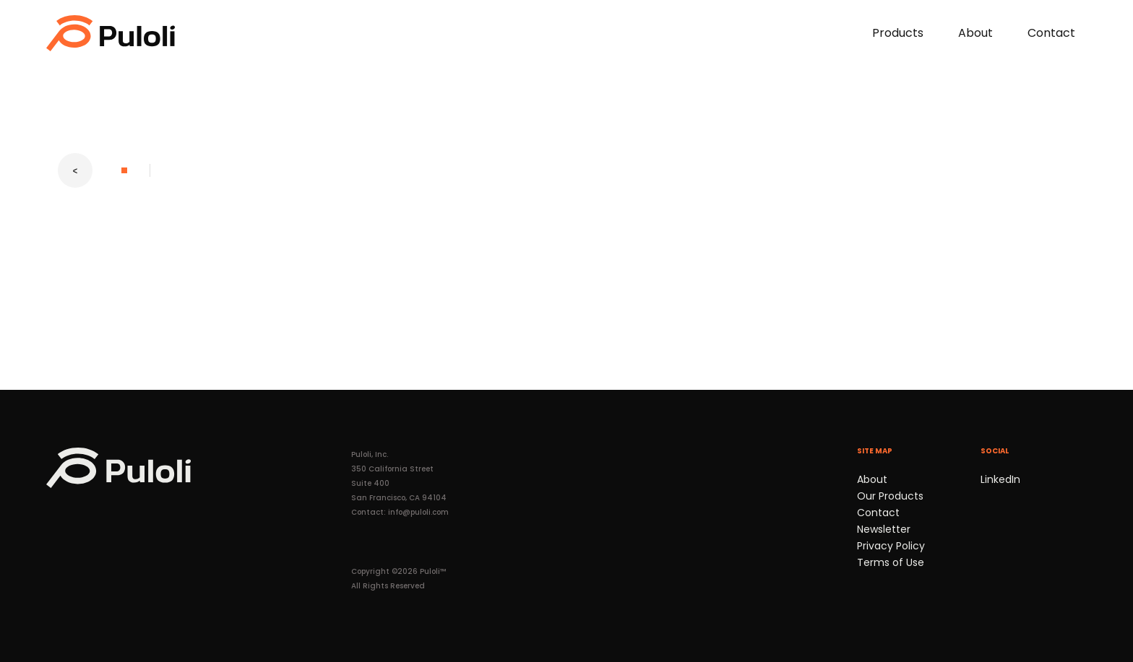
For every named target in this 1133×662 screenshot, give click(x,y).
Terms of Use (890, 562)
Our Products (890, 496)
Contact (1051, 33)
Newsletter (883, 529)
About (975, 33)
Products (897, 33)
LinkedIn (1000, 479)
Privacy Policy (891, 546)
